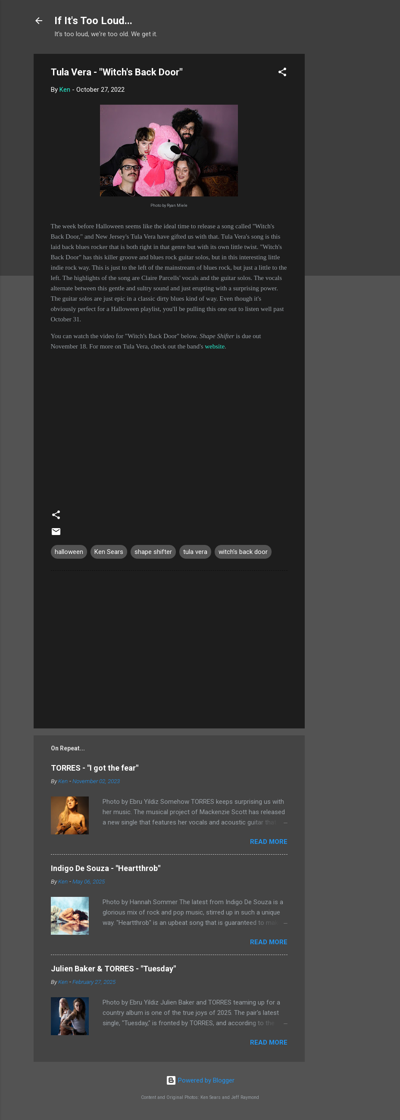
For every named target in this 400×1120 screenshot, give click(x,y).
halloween (69, 552)
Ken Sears (108, 552)
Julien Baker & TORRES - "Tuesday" (113, 968)
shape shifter (153, 552)
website (215, 346)
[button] (282, 73)
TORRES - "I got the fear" (94, 767)
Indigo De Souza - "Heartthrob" (105, 868)
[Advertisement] (339, 183)
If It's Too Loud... (93, 21)
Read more (269, 842)
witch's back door (243, 552)
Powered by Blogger (200, 1080)
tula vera (195, 552)
